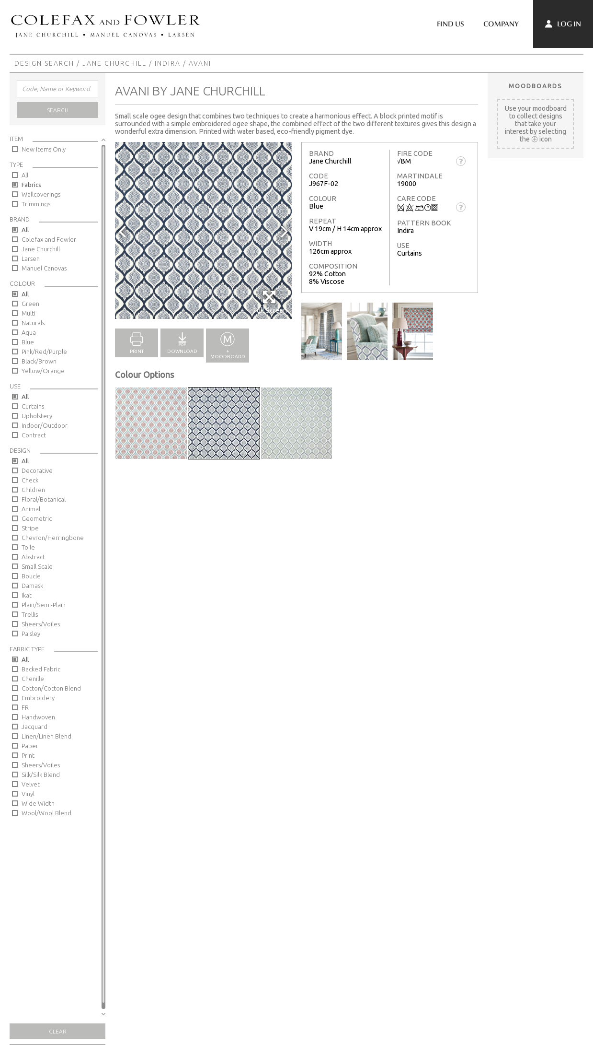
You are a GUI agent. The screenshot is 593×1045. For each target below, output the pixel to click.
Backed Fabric (41, 669)
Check (30, 480)
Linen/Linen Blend (46, 736)
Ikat (27, 595)
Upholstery (37, 415)
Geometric (37, 518)
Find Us (450, 24)
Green (30, 303)
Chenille (33, 678)
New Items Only (44, 149)
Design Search (44, 63)
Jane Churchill (114, 63)
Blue (28, 342)
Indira (168, 63)
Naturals (33, 322)
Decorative (37, 470)
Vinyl (28, 793)
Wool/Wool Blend (46, 813)
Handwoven (38, 717)
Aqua (29, 332)
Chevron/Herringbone (53, 537)
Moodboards (535, 85)
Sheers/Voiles (41, 624)
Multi (28, 313)
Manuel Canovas (44, 268)
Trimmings (36, 203)
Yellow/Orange (43, 370)
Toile (28, 547)
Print (28, 755)
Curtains (33, 406)
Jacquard (34, 726)
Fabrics (31, 184)
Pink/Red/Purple (44, 351)
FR (25, 707)
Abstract (33, 556)
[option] (203, 230)
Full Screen (270, 302)
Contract (34, 435)
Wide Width (38, 803)
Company (501, 24)
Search (57, 110)
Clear (58, 1031)
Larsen (31, 258)
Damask (32, 585)
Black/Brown (39, 361)
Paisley (31, 633)
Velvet (31, 784)
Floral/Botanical (44, 499)
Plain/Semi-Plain (44, 604)
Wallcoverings (41, 194)
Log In (563, 24)
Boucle (31, 576)
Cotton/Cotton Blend (51, 688)
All (25, 175)
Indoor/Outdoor (45, 425)
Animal (31, 508)
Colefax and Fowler (49, 239)
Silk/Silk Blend (41, 774)
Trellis (30, 614)
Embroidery (38, 697)
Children (33, 489)
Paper (30, 745)
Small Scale (37, 566)
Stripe (30, 528)
